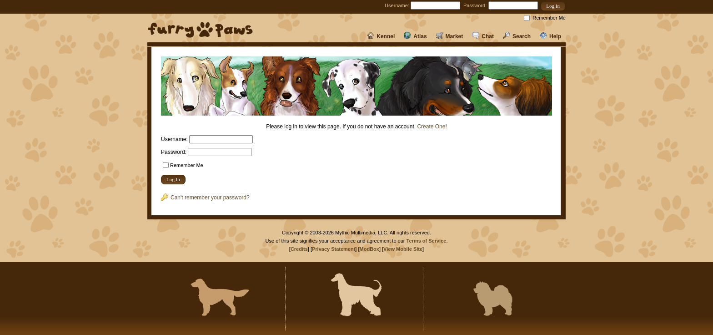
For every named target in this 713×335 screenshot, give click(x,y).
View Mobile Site (402, 249)
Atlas (415, 36)
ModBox (369, 249)
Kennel (381, 36)
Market (449, 36)
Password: (475, 5)
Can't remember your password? (205, 197)
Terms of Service (427, 241)
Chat (483, 36)
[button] (553, 6)
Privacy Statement (333, 249)
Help (550, 36)
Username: (397, 5)
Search (517, 36)
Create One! (432, 126)
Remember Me (549, 17)
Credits (299, 249)
